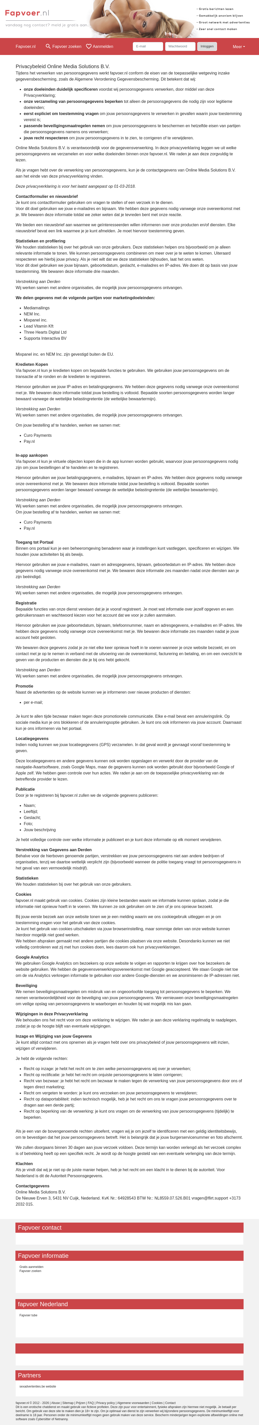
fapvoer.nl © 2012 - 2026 (32, 1403)
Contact (170, 1403)
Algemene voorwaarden (133, 1403)
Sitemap (68, 1403)
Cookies (157, 1403)
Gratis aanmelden (31, 1267)
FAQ (91, 1403)
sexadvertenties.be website (37, 1386)
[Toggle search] (63, 46)
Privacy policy (105, 1403)
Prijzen (80, 1403)
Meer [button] (237, 47)
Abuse (55, 1403)
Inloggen (207, 46)
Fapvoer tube (28, 1315)
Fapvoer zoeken (30, 1271)
